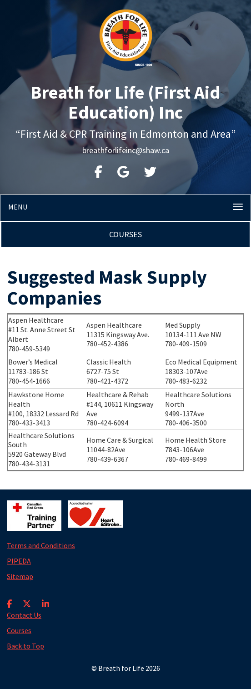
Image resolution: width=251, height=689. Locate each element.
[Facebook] (9, 597)
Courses (125, 234)
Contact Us (24, 614)
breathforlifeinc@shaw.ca (125, 150)
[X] (27, 597)
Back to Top (25, 645)
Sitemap (20, 576)
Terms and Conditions (41, 545)
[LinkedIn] (45, 597)
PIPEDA (19, 560)
